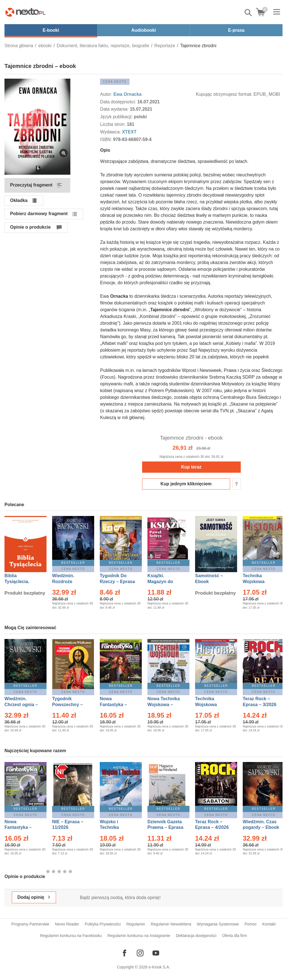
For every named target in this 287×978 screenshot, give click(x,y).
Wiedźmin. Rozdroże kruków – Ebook (69, 581)
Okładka (18, 200)
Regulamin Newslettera (171, 924)
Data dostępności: (118, 101)
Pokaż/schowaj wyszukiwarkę (248, 12)
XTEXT (129, 131)
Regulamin (135, 924)
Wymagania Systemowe (218, 924)
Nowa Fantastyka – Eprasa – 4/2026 (21, 827)
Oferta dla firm (234, 935)
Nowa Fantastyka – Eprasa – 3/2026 (116, 704)
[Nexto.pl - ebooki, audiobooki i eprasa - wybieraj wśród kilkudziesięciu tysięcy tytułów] (25, 12)
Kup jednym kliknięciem (186, 483)
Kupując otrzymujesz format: (224, 94)
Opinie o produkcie (30, 227)
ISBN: (106, 139)
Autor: (106, 94)
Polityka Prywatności (103, 924)
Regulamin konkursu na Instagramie (138, 935)
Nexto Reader (67, 924)
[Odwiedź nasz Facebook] (124, 953)
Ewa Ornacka (127, 94)
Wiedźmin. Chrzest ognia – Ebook (21, 704)
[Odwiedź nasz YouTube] (155, 953)
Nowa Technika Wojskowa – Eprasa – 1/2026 (164, 704)
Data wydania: (115, 109)
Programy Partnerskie (30, 924)
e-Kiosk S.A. (159, 967)
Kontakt (269, 924)
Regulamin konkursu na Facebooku (71, 935)
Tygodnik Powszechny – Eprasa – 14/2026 (70, 704)
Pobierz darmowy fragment (39, 213)
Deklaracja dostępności (196, 935)
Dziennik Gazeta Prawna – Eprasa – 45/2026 (165, 827)
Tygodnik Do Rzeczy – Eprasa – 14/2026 (117, 581)
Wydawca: (111, 131)
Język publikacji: (117, 116)
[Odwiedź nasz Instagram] (140, 953)
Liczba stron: (113, 124)
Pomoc (250, 924)
